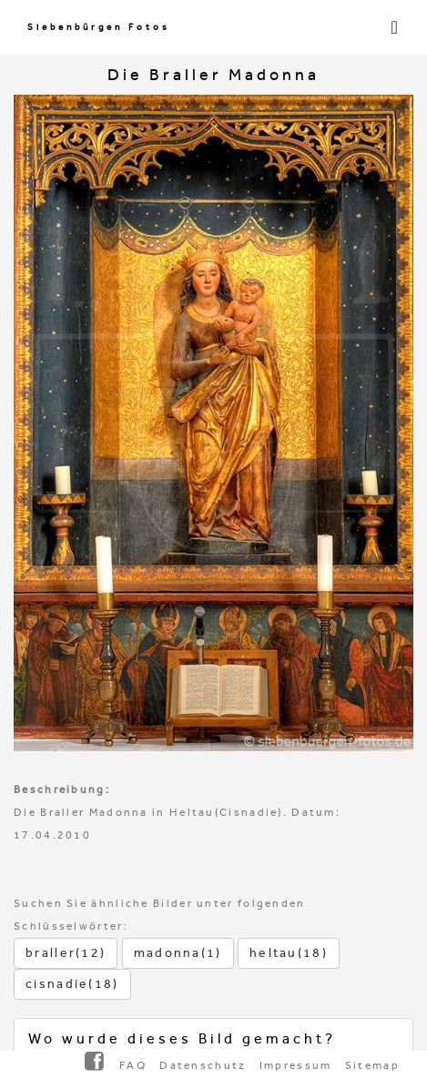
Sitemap (372, 1065)
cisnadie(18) (72, 984)
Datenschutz (202, 1065)
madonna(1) (178, 953)
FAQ (133, 1065)
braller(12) (65, 953)
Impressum (295, 1065)
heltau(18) (288, 953)
